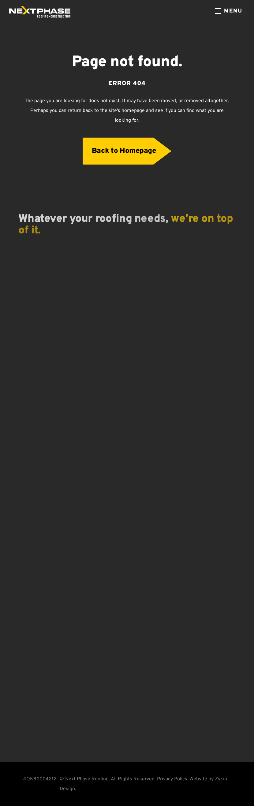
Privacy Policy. (172, 779)
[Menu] (228, 11)
